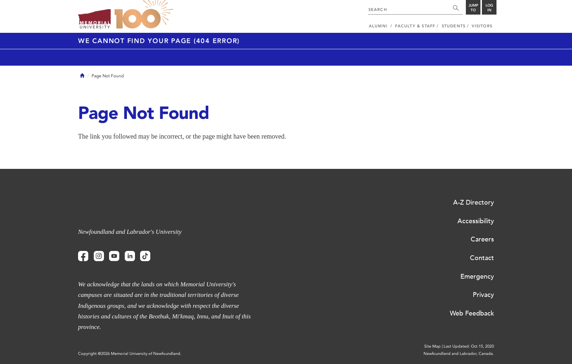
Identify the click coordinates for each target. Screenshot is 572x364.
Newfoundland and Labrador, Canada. (459, 353)
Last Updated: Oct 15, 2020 (469, 346)
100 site (144, 14)
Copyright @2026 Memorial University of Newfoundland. (129, 353)
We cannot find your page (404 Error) (159, 41)
